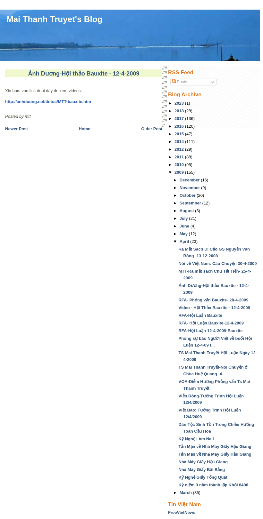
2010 (179, 164)
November (190, 187)
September (191, 203)
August (187, 210)
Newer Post (16, 128)
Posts (179, 81)
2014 (179, 141)
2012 (179, 149)
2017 (179, 118)
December (190, 180)
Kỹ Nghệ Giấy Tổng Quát (202, 477)
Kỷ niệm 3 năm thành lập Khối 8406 (213, 485)
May (184, 233)
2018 (179, 110)
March (186, 492)
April (185, 241)
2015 (179, 134)
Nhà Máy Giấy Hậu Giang (202, 461)
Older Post (151, 128)
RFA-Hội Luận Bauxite (200, 315)
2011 (179, 157)
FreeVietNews (181, 512)
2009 (179, 172)
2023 (179, 103)
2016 (179, 126)
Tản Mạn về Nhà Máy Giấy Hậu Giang (214, 446)
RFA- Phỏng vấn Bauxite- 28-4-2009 (213, 300)
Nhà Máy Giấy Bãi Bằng (201, 469)
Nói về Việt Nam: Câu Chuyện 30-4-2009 (217, 263)
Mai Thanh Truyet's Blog (54, 19)
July (184, 218)
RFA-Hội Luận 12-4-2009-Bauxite (210, 330)
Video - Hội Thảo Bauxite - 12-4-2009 (214, 307)
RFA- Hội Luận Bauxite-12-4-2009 (211, 323)
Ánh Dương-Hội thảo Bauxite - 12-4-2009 (83, 73)
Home (84, 128)
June (185, 226)
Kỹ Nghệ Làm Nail (196, 438)
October (188, 195)
